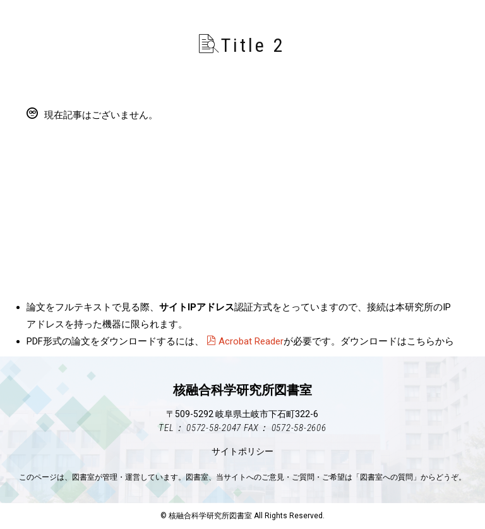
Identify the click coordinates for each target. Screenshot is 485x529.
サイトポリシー (242, 451)
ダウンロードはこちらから (397, 341)
